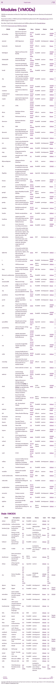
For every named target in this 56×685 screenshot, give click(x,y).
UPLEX (52, 33)
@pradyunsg (13, 683)
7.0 (32, 45)
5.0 (32, 41)
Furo (17, 683)
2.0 (31, 327)
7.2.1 (31, 324)
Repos (51, 46)
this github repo (44, 19)
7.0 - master (32, 187)
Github (52, 41)
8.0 (33, 78)
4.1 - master (32, 59)
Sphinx (7, 683)
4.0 (33, 39)
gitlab (51, 35)
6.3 (33, 107)
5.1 (31, 51)
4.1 (31, 32)
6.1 (32, 53)
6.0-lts (31, 105)
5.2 (32, 51)
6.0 (32, 32)
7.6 (32, 201)
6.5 (31, 186)
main (31, 36)
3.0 (31, 39)
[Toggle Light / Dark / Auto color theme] (52, 2)
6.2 (31, 34)
